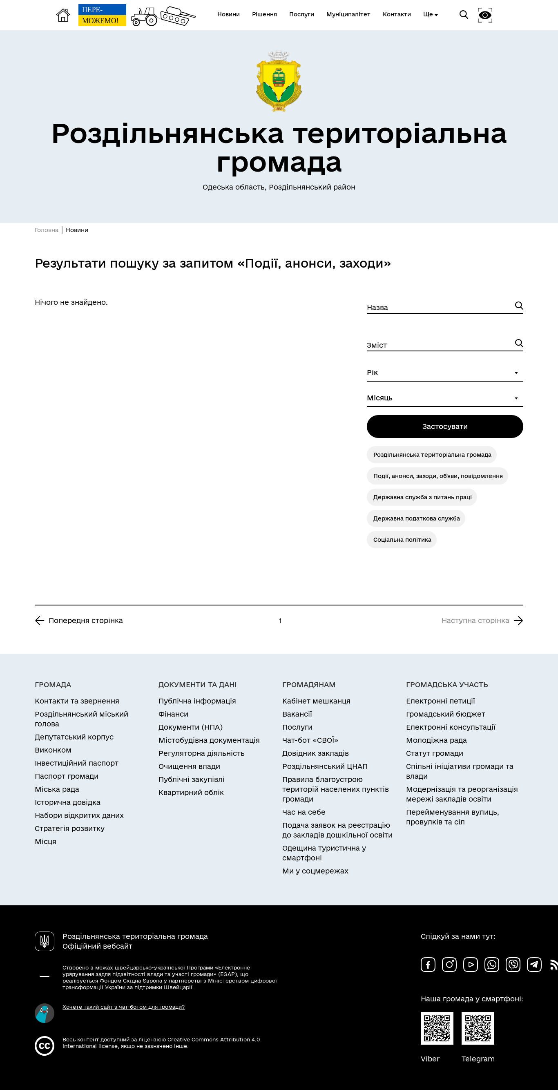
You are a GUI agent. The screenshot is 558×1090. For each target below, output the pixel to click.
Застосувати (445, 426)
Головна (46, 230)
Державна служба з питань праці (422, 497)
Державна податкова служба (416, 518)
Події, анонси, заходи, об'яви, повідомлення (438, 476)
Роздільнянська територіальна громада (432, 454)
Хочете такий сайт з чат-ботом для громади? (123, 1007)
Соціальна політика (402, 539)
